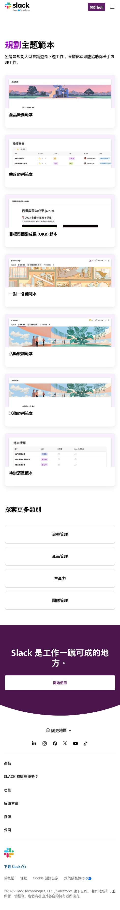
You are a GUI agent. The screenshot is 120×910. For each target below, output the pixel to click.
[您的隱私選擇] (80, 877)
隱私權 (9, 877)
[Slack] (17, 7)
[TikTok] (86, 744)
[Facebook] (55, 744)
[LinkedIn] (34, 744)
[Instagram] (44, 744)
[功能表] (112, 7)
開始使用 (97, 7)
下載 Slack (15, 866)
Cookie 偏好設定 (46, 877)
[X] (65, 744)
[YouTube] (75, 744)
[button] (60, 730)
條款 (23, 877)
